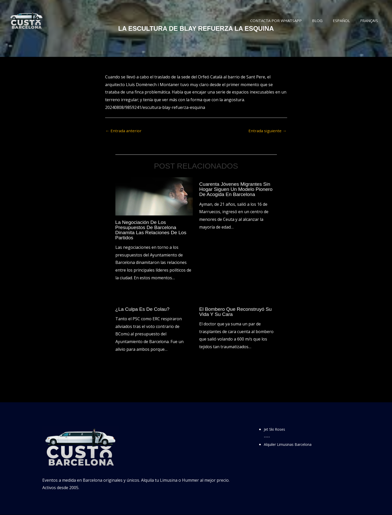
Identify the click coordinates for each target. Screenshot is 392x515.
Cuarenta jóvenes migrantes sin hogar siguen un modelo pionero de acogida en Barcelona (237, 190)
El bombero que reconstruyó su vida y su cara (237, 311)
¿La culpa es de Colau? (143, 309)
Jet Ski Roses (276, 429)
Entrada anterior (124, 131)
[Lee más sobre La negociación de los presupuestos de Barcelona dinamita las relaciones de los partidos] (154, 196)
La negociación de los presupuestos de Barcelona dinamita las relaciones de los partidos (152, 230)
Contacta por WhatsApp (285, 20)
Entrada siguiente (267, 131)
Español (345, 20)
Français (370, 20)
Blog (323, 20)
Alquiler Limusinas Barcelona (291, 444)
